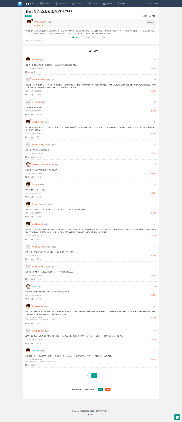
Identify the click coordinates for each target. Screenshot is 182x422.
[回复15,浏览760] (147, 16)
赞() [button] (87, 37)
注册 (156, 3)
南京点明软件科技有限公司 (99, 411)
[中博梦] (28, 59)
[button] (28, 72)
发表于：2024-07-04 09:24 (33, 40)
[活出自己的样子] (28, 79)
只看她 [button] (38, 95)
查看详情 (154, 68)
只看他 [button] (38, 72)
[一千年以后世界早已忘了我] (28, 164)
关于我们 (91, 414)
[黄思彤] (28, 286)
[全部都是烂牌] (28, 330)
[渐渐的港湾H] (28, 122)
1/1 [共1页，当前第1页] (88, 375)
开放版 (107, 3)
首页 (29, 3)
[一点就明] (28, 102)
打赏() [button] (96, 37)
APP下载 (123, 3)
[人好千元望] (28, 350)
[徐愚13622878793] (28, 204)
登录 (150, 3)
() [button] (77, 37)
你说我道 (29, 16)
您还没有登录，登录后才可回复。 (91, 389)
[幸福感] (28, 184)
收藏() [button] (105, 37)
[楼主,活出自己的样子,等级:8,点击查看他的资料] (44, 22)
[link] (30, 58)
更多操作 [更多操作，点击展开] (150, 22)
